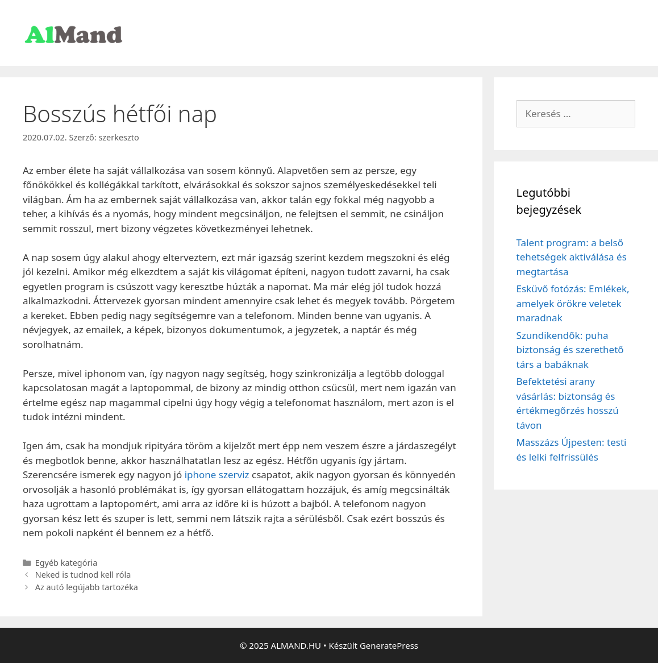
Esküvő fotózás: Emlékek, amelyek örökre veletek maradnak (573, 303)
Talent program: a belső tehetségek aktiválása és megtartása (572, 257)
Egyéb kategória (66, 562)
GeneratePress (389, 645)
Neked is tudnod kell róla (83, 574)
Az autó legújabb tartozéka (86, 587)
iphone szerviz (217, 474)
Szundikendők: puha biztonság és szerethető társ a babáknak (570, 350)
